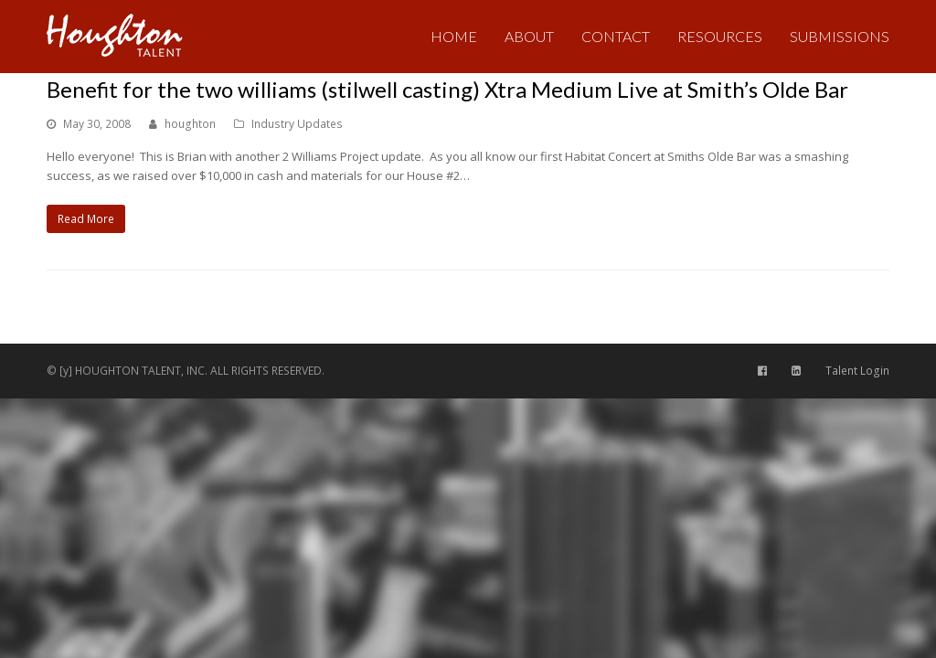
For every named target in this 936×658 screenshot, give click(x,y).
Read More (86, 219)
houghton (190, 124)
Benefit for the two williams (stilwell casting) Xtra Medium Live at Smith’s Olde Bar (447, 89)
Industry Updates (297, 124)
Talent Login (857, 370)
